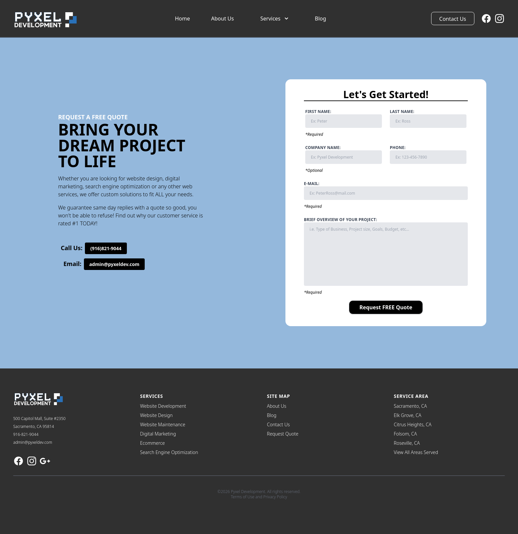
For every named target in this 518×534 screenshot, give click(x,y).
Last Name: (428, 118)
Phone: (428, 154)
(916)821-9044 (105, 248)
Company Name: (343, 154)
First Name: (343, 118)
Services (275, 18)
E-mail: (386, 190)
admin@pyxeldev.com (114, 264)
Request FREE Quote (385, 307)
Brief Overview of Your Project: (386, 251)
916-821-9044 (25, 434)
